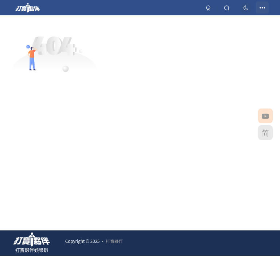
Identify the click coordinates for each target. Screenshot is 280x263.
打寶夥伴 (114, 241)
